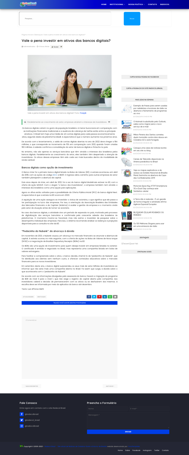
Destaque (38, 35)
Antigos (109, 386)
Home (120, 450)
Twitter (156, 450)
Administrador (29, 46)
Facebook (136, 450)
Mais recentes (32, 386)
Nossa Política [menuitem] (135, 4)
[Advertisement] (144, 52)
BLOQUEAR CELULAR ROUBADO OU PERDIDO (148, 213)
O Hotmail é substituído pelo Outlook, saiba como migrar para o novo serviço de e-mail (149, 124)
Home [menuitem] (103, 4)
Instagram (147, 450)
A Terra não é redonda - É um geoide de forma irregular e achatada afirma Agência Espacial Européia (149, 201)
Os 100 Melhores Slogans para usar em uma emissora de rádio (148, 224)
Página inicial (27, 35)
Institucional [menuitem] (116, 4)
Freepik (83, 113)
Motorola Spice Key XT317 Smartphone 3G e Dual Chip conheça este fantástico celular (150, 188)
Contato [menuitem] (152, 4)
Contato (165, 450)
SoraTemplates (134, 446)
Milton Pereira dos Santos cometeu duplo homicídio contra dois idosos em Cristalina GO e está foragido (150, 137)
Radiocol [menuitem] (164, 4)
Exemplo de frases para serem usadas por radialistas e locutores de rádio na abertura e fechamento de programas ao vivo (150, 110)
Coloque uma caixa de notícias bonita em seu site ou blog (149, 149)
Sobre (127, 450)
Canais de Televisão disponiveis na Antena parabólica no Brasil (148, 160)
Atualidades (28, 297)
